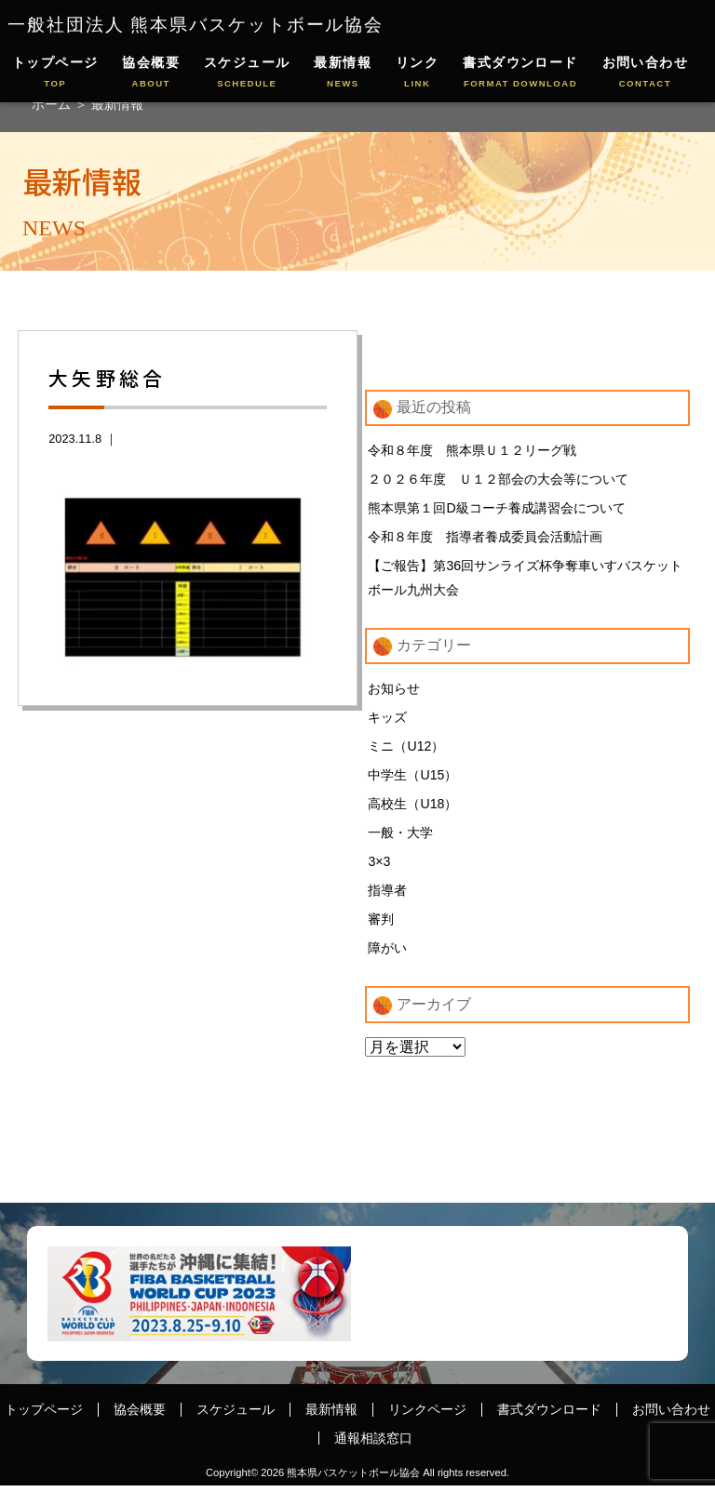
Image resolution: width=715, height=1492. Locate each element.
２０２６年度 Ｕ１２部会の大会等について (498, 480)
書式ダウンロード (520, 73)
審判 (381, 924)
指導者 (387, 895)
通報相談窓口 (373, 1443)
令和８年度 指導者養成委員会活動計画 (485, 538)
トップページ (55, 73)
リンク (417, 73)
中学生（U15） (412, 778)
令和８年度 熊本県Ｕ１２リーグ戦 (472, 450)
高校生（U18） (412, 808)
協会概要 (151, 73)
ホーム (53, 104)
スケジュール (247, 73)
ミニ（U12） (406, 749)
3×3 (379, 866)
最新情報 (342, 73)
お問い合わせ (645, 73)
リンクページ (427, 1415)
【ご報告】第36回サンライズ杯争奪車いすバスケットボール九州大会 (525, 579)
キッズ (387, 720)
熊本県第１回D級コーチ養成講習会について (496, 508)
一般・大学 (400, 837)
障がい (387, 954)
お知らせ (394, 691)
